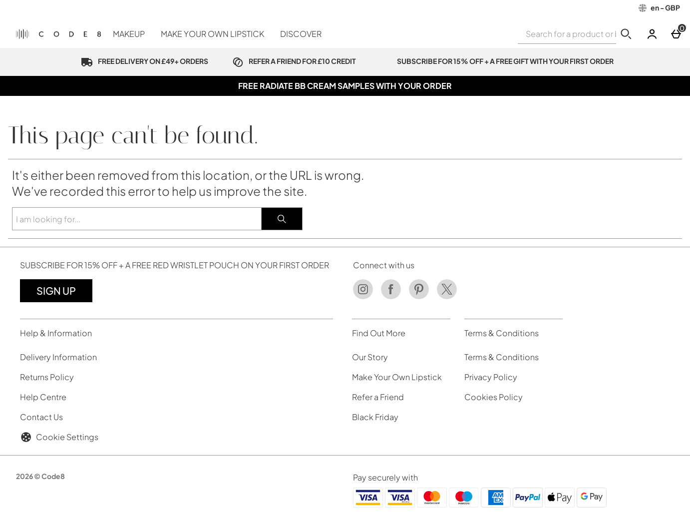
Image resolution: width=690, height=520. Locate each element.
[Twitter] (447, 296)
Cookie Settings (59, 437)
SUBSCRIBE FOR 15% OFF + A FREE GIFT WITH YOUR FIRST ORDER (495, 60)
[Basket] (676, 34)
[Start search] (626, 34)
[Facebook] (391, 296)
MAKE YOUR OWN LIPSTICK (212, 33)
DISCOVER (301, 33)
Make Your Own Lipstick (397, 377)
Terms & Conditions (501, 357)
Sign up (56, 290)
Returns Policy (47, 377)
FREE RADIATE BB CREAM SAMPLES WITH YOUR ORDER (345, 85)
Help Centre (43, 397)
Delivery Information (58, 357)
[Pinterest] (419, 296)
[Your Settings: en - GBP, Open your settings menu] (659, 8)
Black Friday (375, 417)
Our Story (370, 357)
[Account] (652, 34)
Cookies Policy (493, 397)
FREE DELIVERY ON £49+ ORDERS (142, 60)
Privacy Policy (490, 377)
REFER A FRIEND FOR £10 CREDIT (292, 60)
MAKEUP (129, 33)
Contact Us (41, 417)
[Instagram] (363, 296)
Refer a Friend (378, 397)
